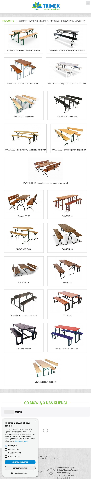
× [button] (35, 421)
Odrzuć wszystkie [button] (20, 468)
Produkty (8, 20)
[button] (20, 473)
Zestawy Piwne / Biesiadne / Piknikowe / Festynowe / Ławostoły (51, 20)
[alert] (20, 448)
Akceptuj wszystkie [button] (20, 462)
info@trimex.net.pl (66, 453)
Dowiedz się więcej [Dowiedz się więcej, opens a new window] (21, 441)
